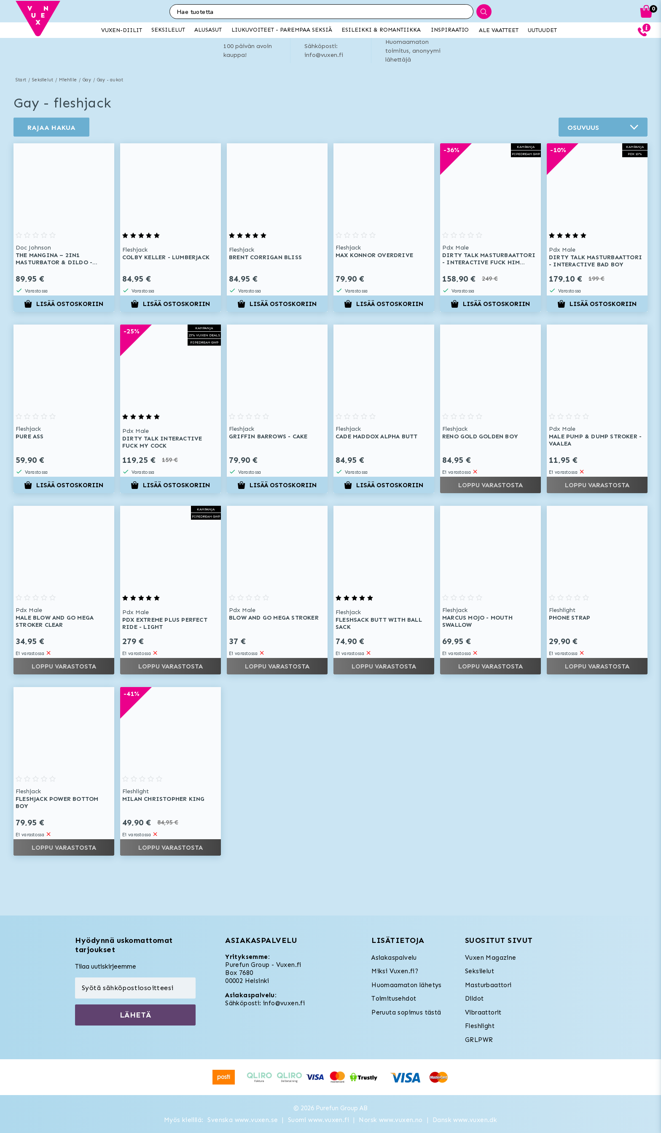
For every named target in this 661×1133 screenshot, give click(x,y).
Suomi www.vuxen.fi (318, 1120)
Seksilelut (42, 80)
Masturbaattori (488, 985)
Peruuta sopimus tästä (406, 1012)
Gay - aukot (110, 80)
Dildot (474, 998)
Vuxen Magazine (490, 957)
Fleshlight (479, 1026)
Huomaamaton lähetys (406, 985)
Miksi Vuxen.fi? (394, 971)
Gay (87, 80)
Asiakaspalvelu (394, 957)
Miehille (68, 80)
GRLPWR (479, 1040)
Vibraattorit (483, 1012)
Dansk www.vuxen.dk (465, 1120)
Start (21, 80)
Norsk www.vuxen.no (390, 1120)
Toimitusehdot (393, 998)
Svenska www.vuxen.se (242, 1120)
